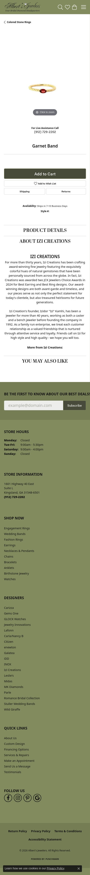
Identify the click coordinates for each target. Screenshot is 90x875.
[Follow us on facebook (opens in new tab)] (8, 798)
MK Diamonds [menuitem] (13, 687)
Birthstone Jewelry (16, 573)
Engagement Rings (17, 528)
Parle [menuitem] (7, 692)
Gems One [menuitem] (11, 613)
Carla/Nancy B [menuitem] (13, 636)
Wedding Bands (14, 534)
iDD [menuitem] (6, 658)
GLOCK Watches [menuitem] (15, 619)
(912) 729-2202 (45, 131)
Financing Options (16, 749)
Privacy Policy (40, 831)
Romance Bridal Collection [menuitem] (22, 698)
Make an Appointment (19, 761)
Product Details (45, 230)
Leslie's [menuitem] (9, 675)
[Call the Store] (14, 497)
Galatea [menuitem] (9, 653)
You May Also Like (45, 361)
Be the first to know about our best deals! (45, 394)
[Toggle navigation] (83, 7)
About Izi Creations (45, 241)
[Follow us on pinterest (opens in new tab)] (27, 798)
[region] (45, 76)
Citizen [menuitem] (8, 642)
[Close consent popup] (78, 868)
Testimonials (12, 772)
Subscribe (74, 405)
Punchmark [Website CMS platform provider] (52, 859)
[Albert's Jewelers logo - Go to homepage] (22, 7)
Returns (65, 191)
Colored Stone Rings (19, 22)
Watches (10, 579)
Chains (8, 556)
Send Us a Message (17, 766)
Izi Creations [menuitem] (12, 670)
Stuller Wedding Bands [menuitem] (19, 704)
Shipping (25, 191)
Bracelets (10, 562)
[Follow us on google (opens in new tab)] (37, 798)
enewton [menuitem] (10, 647)
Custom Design (14, 744)
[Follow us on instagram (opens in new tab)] (18, 798)
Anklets (9, 568)
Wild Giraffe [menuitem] (12, 709)
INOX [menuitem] (7, 664)
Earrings (9, 545)
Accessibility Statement (45, 839)
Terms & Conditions (68, 831)
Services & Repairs (16, 755)
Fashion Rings (13, 539)
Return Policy (17, 831)
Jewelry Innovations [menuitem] (17, 625)
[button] (60, 7)
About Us (10, 738)
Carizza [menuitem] (9, 608)
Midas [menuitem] (8, 681)
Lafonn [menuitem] (9, 630)
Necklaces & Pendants (19, 551)
